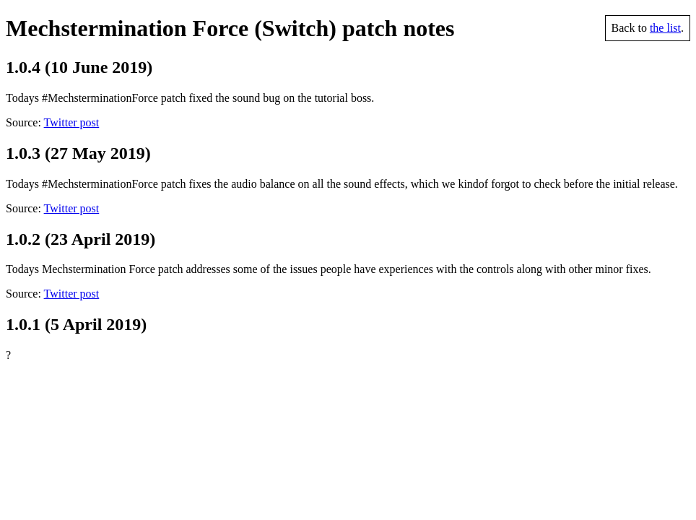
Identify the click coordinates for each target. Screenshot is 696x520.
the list (665, 28)
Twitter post (72, 122)
